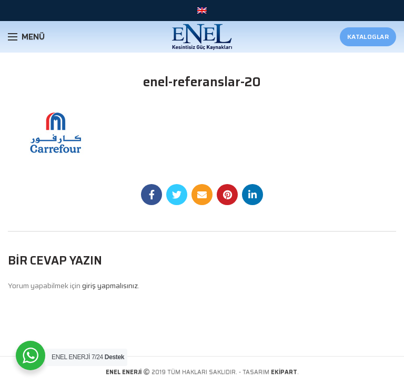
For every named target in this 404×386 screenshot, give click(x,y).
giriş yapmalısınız (110, 285)
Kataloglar (368, 37)
